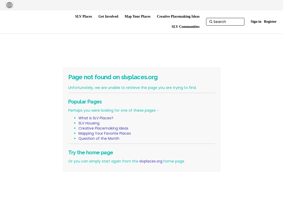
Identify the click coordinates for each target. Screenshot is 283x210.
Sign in (256, 22)
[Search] (225, 22)
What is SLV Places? (95, 118)
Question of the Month (98, 138)
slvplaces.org (150, 161)
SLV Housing (88, 123)
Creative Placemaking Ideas (103, 128)
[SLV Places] (84, 16)
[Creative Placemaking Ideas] (178, 16)
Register (270, 22)
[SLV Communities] (185, 27)
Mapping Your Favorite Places (104, 133)
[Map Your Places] (137, 16)
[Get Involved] (108, 16)
